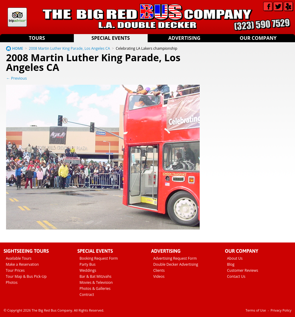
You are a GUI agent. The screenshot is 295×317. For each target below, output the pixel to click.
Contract (87, 294)
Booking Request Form (99, 258)
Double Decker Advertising (175, 264)
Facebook (268, 6)
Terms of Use (255, 310)
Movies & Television (96, 282)
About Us (234, 258)
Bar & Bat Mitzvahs (96, 276)
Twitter (278, 6)
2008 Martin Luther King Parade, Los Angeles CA (69, 48)
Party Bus (88, 264)
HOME (17, 48)
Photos (12, 282)
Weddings (88, 270)
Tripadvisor (17, 17)
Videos (159, 276)
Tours (37, 38)
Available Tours (18, 258)
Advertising (184, 38)
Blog (230, 264)
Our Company (258, 38)
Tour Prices (15, 270)
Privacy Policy (280, 310)
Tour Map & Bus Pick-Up (26, 276)
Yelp (288, 6)
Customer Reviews (242, 270)
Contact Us (236, 276)
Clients (159, 270)
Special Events (110, 38)
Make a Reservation (22, 264)
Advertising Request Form (175, 258)
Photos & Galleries (95, 288)
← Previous (16, 78)
